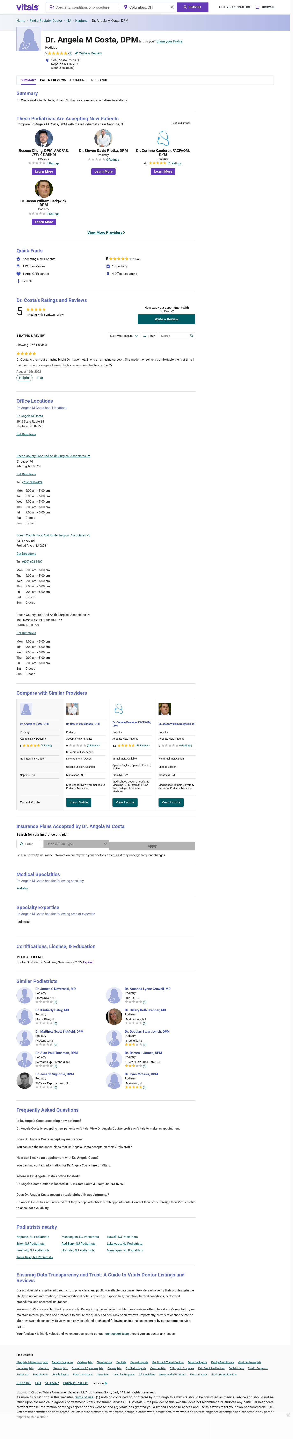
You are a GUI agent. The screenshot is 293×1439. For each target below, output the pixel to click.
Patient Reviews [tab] (53, 80)
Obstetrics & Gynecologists (87, 1366)
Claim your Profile (169, 41)
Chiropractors (104, 1360)
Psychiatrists (40, 1372)
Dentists (121, 1360)
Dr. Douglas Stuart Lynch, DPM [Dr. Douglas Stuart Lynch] (147, 1029)
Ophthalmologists (136, 1366)
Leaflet (170, 445)
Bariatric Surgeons (62, 1360)
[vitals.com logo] (27, 7)
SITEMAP (52, 1381)
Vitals (191, 445)
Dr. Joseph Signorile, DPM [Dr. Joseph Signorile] (54, 1072)
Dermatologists (139, 1360)
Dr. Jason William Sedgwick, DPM (43, 203)
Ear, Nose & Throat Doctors (168, 1360)
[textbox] (83, 7)
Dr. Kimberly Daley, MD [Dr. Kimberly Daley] (52, 1008)
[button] (173, 426)
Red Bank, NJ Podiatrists (79, 1241)
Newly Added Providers (172, 1372)
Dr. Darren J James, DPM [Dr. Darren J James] (143, 1051)
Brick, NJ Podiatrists (30, 1241)
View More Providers (104, 232)
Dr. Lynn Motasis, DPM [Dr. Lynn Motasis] (141, 1072)
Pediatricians (236, 1366)
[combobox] (83, 7)
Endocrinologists (197, 1360)
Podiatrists (22, 1372)
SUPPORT (23, 1381)
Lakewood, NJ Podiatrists (124, 1241)
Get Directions (26, 434)
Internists (43, 1366)
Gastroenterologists (249, 1360)
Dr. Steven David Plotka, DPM (103, 150)
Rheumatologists (83, 1372)
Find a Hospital (198, 1372)
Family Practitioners (222, 1360)
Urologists (103, 1372)
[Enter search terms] (124, 335)
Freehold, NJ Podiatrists (33, 1248)
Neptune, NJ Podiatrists (32, 1235)
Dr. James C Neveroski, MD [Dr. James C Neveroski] (55, 987)
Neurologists (60, 1366)
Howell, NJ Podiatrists (122, 1235)
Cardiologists (85, 1360)
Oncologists (115, 1366)
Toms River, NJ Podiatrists (34, 1255)
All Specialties (147, 1372)
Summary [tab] (28, 80)
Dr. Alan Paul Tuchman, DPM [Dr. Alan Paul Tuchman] (56, 1051)
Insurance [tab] (99, 80)
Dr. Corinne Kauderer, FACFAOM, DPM (163, 152)
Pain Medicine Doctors (211, 1366)
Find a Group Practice (224, 1372)
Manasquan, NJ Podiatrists (80, 1235)
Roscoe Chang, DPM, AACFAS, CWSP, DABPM (44, 152)
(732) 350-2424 (32, 482)
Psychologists (60, 1372)
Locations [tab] (78, 80)
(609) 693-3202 (32, 562)
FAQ (38, 1381)
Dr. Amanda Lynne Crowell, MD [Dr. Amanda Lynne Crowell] (147, 987)
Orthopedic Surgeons (182, 1366)
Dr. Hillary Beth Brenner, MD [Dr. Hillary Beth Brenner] (145, 1008)
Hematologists (25, 1366)
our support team (117, 1332)
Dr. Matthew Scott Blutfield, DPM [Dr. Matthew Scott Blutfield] (59, 1029)
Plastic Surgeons (258, 1366)
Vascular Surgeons (124, 1372)
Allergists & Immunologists (32, 1360)
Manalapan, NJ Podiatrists (125, 1248)
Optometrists (158, 1366)
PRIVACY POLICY (75, 1381)
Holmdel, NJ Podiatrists (78, 1248)
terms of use (84, 1395)
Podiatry (22, 886)
